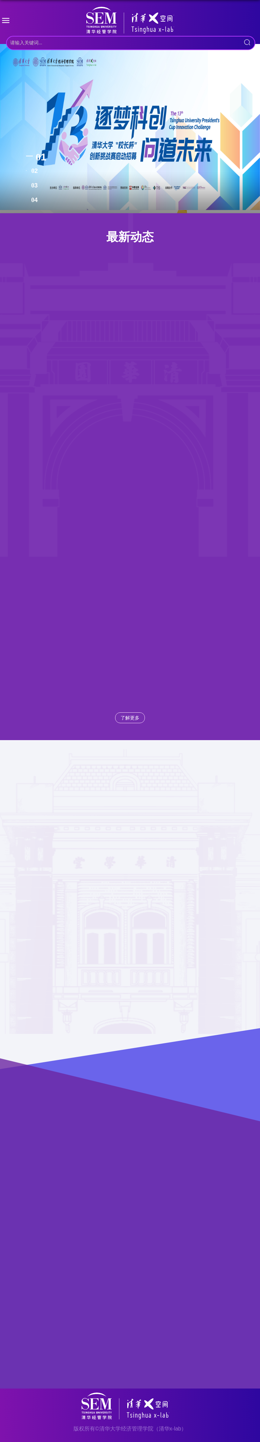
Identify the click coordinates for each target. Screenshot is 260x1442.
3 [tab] (36, 185)
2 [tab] (36, 171)
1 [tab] (43, 156)
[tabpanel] (130, 128)
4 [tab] (36, 200)
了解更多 (130, 717)
